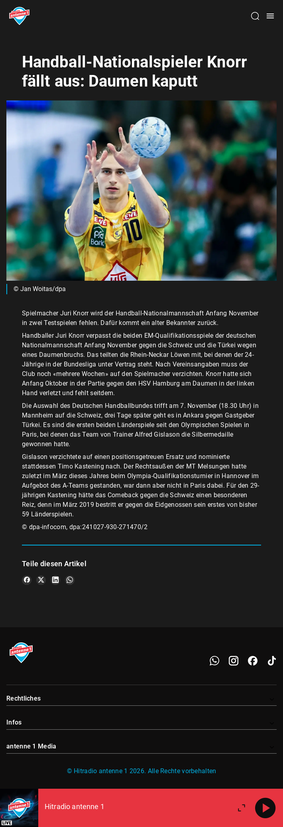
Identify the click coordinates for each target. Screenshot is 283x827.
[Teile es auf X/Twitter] (41, 580)
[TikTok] (272, 661)
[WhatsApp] (214, 661)
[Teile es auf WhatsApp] (70, 580)
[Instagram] (233, 661)
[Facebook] (252, 661)
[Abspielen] (265, 808)
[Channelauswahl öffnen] (255, 16)
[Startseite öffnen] (19, 16)
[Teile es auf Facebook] (26, 580)
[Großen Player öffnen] (241, 807)
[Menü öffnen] (270, 16)
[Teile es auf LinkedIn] (55, 580)
